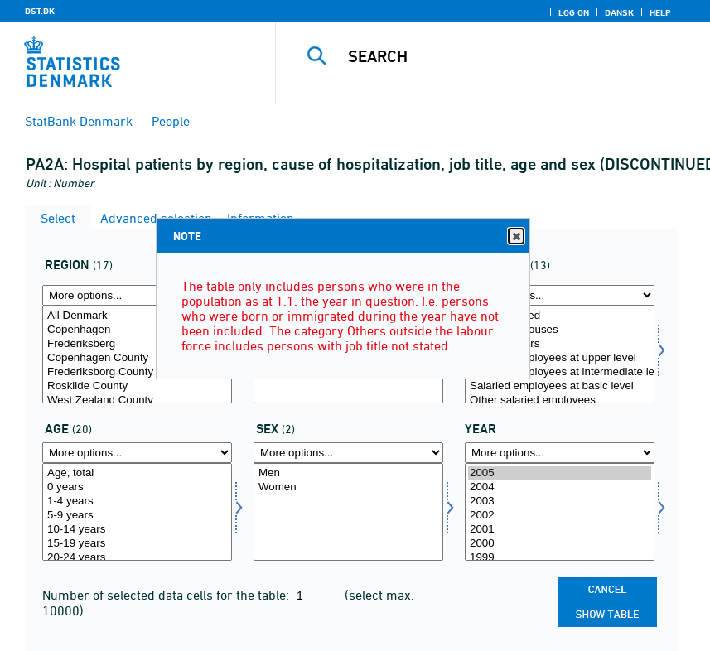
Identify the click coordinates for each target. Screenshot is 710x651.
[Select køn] (348, 512)
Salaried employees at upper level (559, 358)
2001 (559, 530)
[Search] (513, 56)
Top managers (559, 344)
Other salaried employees (559, 400)
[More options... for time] (559, 452)
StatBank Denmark (79, 120)
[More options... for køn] (348, 452)
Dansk (619, 12)
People (171, 120)
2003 (559, 501)
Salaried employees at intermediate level (559, 372)
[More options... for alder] (137, 452)
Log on (573, 12)
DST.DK (40, 11)
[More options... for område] (137, 295)
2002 (559, 516)
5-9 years (137, 516)
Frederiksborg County (137, 372)
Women (348, 487)
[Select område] (137, 354)
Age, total (137, 473)
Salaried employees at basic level (559, 386)
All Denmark (137, 316)
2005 (559, 473)
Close (515, 236)
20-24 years (137, 558)
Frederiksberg (137, 344)
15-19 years (137, 544)
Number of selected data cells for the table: (167, 594)
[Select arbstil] (559, 354)
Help (660, 12)
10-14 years (137, 530)
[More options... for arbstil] (559, 295)
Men (348, 473)
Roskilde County (137, 386)
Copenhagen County (137, 358)
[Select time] (559, 512)
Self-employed (559, 316)
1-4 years (137, 501)
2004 (559, 487)
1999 (559, 558)
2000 (559, 544)
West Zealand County (137, 400)
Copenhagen (137, 330)
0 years (137, 487)
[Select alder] (137, 512)
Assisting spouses (559, 330)
